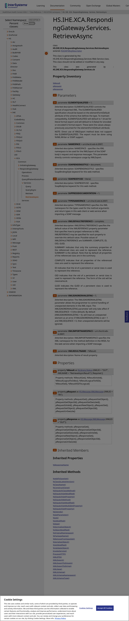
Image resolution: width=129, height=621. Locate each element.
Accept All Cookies (105, 610)
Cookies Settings (86, 610)
